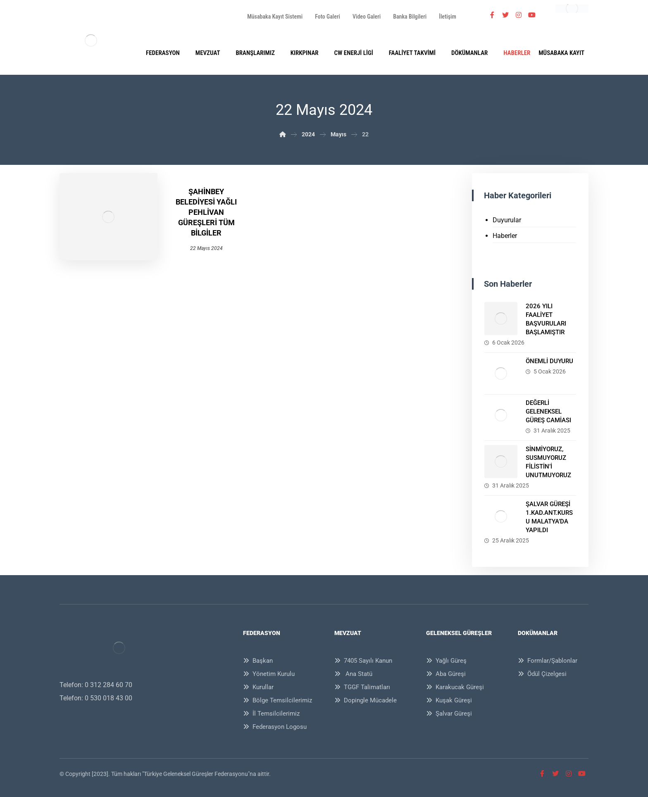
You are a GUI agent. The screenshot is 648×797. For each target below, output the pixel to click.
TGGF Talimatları (362, 687)
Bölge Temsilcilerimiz (277, 700)
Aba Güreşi (446, 674)
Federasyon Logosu (275, 726)
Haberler (505, 236)
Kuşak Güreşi (449, 700)
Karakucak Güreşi (455, 687)
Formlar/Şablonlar (547, 660)
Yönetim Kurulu (269, 674)
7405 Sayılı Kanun (363, 660)
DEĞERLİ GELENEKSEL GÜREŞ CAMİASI (548, 411)
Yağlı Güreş (446, 660)
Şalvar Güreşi (449, 713)
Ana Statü (353, 674)
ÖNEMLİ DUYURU (549, 361)
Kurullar (258, 687)
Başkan (258, 660)
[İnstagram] (518, 14)
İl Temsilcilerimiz (271, 713)
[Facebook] (492, 14)
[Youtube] (531, 14)
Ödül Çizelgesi (542, 674)
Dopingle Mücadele (365, 700)
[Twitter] (505, 14)
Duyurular (507, 220)
